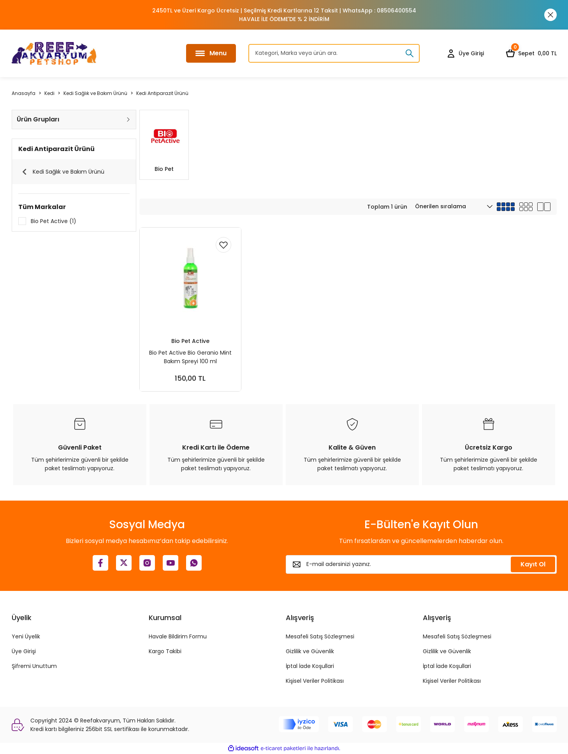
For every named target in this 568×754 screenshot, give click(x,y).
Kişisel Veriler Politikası (315, 681)
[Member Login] (465, 53)
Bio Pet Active (190, 340)
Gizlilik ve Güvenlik (310, 651)
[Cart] (531, 53)
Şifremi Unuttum (34, 666)
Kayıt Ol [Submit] (533, 564)
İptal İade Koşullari (310, 666)
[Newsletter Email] (421, 564)
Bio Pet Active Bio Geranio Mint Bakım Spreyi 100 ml (190, 356)
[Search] (334, 53)
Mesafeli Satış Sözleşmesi (320, 636)
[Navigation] (211, 53)
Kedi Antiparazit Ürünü (162, 93)
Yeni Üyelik (26, 636)
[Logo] (54, 53)
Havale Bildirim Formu (178, 636)
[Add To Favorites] (223, 245)
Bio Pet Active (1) (53, 221)
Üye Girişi (24, 651)
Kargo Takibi (165, 651)
